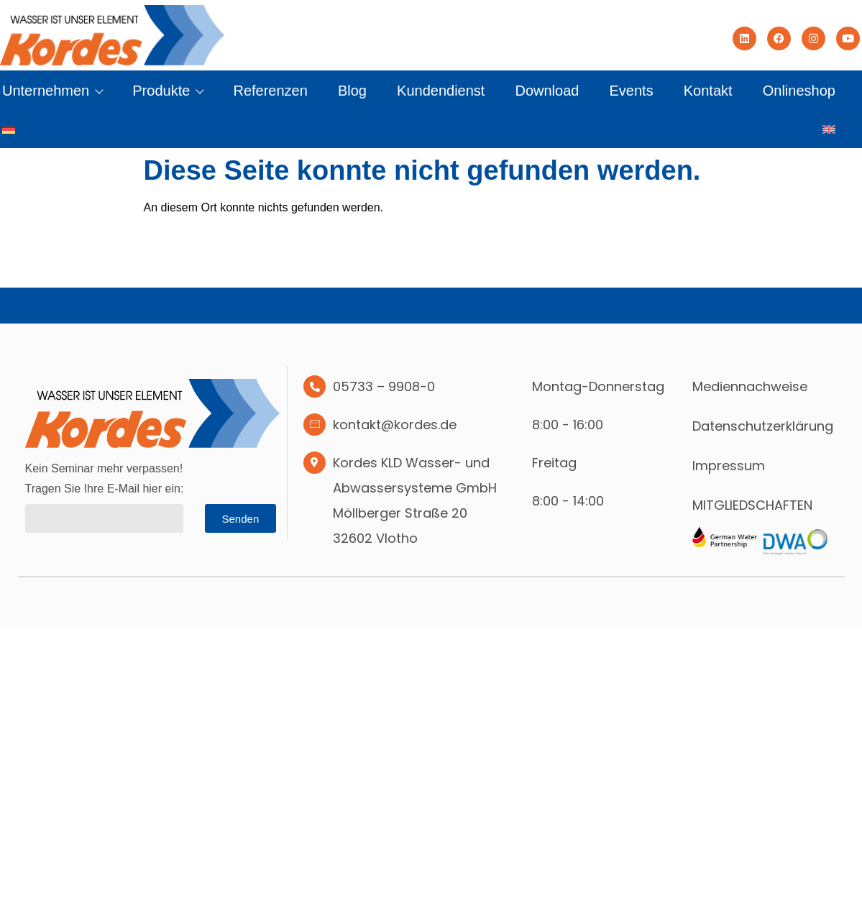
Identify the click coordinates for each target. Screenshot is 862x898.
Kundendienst (441, 90)
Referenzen (270, 90)
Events (632, 90)
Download (547, 90)
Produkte (167, 90)
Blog (352, 90)
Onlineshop (799, 90)
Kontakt (708, 90)
